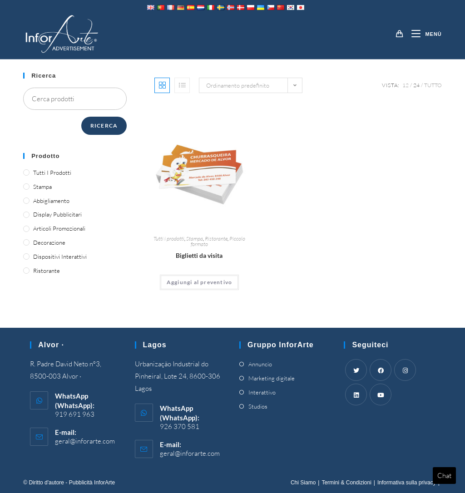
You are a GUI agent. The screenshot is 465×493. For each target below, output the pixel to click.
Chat (444, 475)
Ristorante (216, 238)
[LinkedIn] (356, 394)
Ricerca (104, 125)
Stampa (194, 238)
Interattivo (262, 392)
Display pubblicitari (57, 214)
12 (405, 85)
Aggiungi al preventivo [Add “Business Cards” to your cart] (199, 282)
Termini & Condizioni (346, 482)
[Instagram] (405, 370)
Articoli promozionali (59, 228)
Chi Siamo (303, 482)
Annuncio (260, 364)
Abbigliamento (51, 200)
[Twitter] (356, 370)
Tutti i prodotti (168, 238)
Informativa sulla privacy (406, 482)
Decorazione (49, 242)
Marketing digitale (271, 378)
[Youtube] (380, 394)
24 (416, 85)
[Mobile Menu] (423, 34)
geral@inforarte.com (85, 441)
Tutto (433, 85)
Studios (257, 406)
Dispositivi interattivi (60, 256)
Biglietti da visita (199, 255)
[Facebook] (380, 370)
